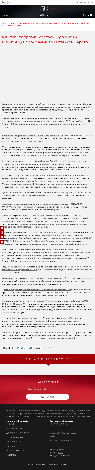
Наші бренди (11, 455)
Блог (4, 23)
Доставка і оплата (14, 437)
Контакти (10, 446)
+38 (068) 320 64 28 (83, 2)
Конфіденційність (14, 428)
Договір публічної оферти (17, 433)
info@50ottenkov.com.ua (65, 433)
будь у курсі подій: (47, 382)
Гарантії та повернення (16, 442)
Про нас (10, 424)
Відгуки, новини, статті (16, 450)
